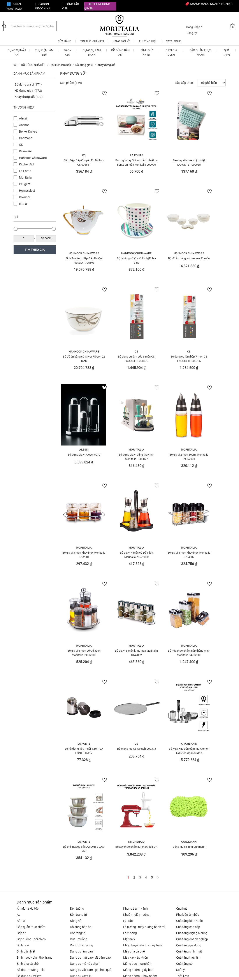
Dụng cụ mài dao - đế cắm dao (90, 760)
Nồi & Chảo (130, 803)
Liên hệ (71, 884)
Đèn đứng (23, 827)
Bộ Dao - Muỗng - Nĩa (31, 772)
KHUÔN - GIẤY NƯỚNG (136, 717)
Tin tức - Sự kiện (77, 897)
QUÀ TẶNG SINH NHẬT (189, 754)
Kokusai (24, 197)
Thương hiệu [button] (148, 41)
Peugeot (24, 184)
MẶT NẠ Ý (129, 741)
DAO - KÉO (23, 796)
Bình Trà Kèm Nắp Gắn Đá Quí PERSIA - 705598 (207, 162)
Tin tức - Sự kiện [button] (92, 41)
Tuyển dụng (74, 878)
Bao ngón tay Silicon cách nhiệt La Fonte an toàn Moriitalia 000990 (121, 162)
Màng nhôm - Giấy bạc (138, 772)
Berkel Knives (28, 131)
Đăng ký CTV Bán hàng (82, 859)
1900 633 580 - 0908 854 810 (38, 865)
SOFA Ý (180, 772)
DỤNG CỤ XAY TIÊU (81, 778)
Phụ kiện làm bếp (60, 65)
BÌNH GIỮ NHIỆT (26, 754)
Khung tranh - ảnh (135, 711)
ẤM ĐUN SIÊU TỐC (28, 711)
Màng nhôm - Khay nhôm (140, 778)
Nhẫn (127, 784)
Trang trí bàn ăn (187, 809)
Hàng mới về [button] (121, 41)
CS (21, 144)
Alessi (23, 118)
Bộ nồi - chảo (25, 784)
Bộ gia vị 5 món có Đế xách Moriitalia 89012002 (207, 456)
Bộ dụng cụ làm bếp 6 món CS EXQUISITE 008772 (207, 260)
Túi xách (181, 821)
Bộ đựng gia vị (28, 84)
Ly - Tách (128, 723)
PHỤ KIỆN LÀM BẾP (187, 717)
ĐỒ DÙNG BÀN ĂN (80, 729)
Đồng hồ (75, 723)
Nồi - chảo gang (133, 815)
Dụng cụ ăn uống (81, 747)
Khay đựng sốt (29, 96)
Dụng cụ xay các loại (84, 784)
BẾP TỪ (21, 735)
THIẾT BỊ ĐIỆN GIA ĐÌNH (190, 784)
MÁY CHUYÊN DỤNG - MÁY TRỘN (142, 747)
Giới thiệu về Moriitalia (81, 872)
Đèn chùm (23, 821)
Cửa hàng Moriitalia (80, 891)
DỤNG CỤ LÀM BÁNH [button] (92, 52)
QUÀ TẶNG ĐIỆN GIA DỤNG (191, 735)
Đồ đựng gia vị (84, 65)
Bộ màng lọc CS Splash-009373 (207, 553)
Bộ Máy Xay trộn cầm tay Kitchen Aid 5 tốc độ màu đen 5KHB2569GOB (78, 651)
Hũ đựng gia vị (28, 90)
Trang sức (183, 815)
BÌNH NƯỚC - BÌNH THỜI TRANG (35, 760)
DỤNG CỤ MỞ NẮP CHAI (84, 766)
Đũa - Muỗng (78, 741)
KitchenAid (26, 164)
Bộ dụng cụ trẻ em (29, 778)
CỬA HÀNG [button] (65, 41)
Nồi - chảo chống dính (138, 809)
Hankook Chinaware (33, 158)
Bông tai (22, 790)
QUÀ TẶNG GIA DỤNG (188, 747)
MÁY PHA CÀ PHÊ (134, 754)
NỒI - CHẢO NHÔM (134, 796)
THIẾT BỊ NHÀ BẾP (187, 790)
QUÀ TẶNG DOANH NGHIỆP (192, 741)
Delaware (25, 151)
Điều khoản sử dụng (133, 882)
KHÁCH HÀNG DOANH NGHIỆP (208, 3)
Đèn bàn (22, 815)
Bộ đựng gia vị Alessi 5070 (121, 356)
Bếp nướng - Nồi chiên (31, 741)
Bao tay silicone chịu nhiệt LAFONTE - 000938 (164, 162)
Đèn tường (77, 711)
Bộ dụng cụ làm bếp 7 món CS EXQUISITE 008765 (79, 358)
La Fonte (25, 171)
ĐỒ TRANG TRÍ (77, 735)
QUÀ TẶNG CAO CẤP (188, 729)
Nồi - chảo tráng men (137, 827)
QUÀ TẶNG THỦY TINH (188, 760)
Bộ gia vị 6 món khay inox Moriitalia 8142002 (78, 553)
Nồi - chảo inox (133, 821)
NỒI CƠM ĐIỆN (132, 790)
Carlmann (25, 138)
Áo (19, 717)
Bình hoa (23, 747)
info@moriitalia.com (32, 859)
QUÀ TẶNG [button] (226, 52)
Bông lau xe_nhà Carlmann (207, 649)
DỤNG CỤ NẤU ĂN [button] (17, 52)
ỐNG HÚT (181, 711)
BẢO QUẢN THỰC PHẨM (31, 729)
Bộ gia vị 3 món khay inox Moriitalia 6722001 (78, 456)
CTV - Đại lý (74, 865)
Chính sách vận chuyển (135, 869)
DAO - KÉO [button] (67, 52)
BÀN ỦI (21, 723)
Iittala (23, 203)
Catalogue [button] (173, 41)
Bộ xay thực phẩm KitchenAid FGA (164, 651)
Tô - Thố (181, 796)
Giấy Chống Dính (81, 790)
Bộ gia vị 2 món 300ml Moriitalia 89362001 (206, 358)
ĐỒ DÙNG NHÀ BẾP (33, 65)
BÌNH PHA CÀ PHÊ (28, 766)
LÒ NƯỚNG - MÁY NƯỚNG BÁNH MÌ (144, 729)
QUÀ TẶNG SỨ (184, 766)
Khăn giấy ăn (79, 815)
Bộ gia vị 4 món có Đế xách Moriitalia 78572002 (121, 456)
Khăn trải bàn (79, 821)
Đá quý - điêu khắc (29, 809)
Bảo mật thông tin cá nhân (138, 888)
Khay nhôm (78, 827)
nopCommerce (32, 965)
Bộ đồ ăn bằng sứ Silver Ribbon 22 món (164, 260)
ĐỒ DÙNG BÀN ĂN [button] (120, 52)
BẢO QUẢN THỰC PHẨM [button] (200, 52)
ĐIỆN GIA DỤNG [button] (171, 52)
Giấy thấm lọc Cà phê (84, 809)
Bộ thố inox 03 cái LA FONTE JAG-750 (121, 651)
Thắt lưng (182, 778)
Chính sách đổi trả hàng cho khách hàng (143, 861)
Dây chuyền (25, 803)
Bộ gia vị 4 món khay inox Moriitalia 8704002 (164, 456)
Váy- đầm (182, 827)
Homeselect (27, 190)
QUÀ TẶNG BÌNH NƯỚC (189, 723)
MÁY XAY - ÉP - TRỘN (135, 760)
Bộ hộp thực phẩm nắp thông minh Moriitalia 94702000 (121, 553)
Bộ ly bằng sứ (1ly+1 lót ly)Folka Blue (79, 260)
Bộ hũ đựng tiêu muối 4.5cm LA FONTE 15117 (164, 553)
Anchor (24, 125)
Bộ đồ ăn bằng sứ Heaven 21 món (121, 260)
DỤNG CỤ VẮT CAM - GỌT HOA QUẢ (90, 772)
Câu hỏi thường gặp (133, 875)
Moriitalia (25, 177)
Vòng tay (182, 833)
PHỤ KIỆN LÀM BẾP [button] (44, 52)
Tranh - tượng (185, 803)
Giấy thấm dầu (80, 803)
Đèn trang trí (78, 717)
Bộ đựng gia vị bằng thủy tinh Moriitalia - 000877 (164, 358)
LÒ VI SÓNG (130, 735)
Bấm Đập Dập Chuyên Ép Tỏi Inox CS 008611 (79, 162)
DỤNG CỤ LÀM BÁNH (82, 754)
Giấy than (76, 796)
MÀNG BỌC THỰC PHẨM (137, 766)
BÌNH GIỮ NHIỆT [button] (147, 52)
